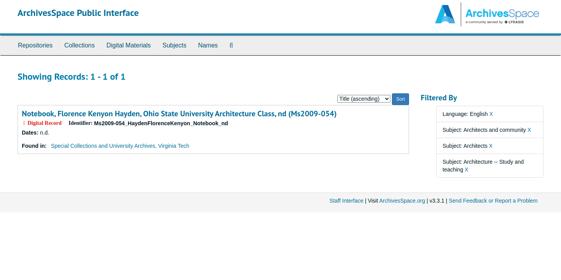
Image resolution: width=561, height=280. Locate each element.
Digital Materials (128, 45)
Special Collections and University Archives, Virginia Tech (120, 146)
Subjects (174, 45)
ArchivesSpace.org (402, 201)
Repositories (35, 45)
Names (208, 45)
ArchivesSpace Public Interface (78, 13)
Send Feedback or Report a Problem (493, 201)
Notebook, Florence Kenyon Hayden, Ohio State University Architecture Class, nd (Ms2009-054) (179, 113)
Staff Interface (346, 201)
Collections (79, 45)
